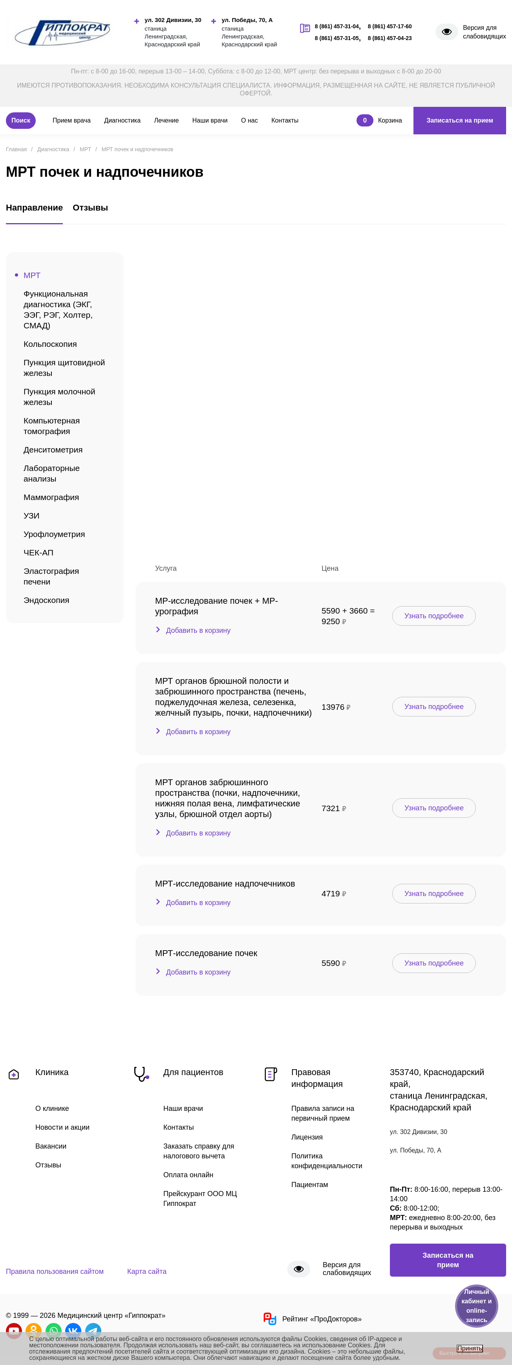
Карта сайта (146, 1271)
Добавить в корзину (198, 630)
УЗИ (32, 515)
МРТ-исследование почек (206, 953)
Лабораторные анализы (52, 473)
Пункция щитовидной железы (64, 367)
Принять (469, 1348)
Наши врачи (210, 120)
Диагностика (122, 120)
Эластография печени (51, 576)
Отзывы (48, 1165)
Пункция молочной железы (59, 397)
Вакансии (50, 1146)
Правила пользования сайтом (55, 1271)
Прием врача (72, 120)
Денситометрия (53, 449)
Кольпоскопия (50, 343)
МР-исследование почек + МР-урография (216, 606)
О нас (249, 120)
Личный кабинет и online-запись (476, 1305)
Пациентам (309, 1185)
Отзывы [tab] (90, 208)
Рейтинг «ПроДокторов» (312, 1319)
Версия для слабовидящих (484, 32)
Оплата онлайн (188, 1175)
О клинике (52, 1108)
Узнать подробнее (434, 616)
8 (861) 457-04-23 (390, 38)
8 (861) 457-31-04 (337, 26)
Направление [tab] (34, 208)
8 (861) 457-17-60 (390, 26)
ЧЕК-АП (38, 552)
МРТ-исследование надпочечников (225, 884)
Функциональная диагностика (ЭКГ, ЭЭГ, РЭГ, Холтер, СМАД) (58, 309)
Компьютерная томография (52, 426)
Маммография (51, 497)
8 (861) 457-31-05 (337, 38)
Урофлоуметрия (54, 534)
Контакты (284, 120)
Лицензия (307, 1137)
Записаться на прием (459, 120)
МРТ (32, 275)
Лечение (166, 120)
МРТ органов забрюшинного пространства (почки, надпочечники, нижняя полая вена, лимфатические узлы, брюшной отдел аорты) (227, 798)
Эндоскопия (46, 600)
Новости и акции (62, 1127)
